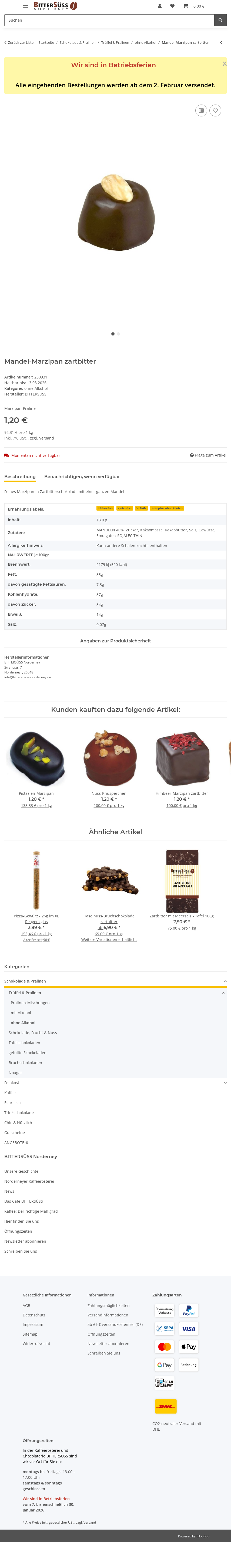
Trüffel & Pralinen (25, 992)
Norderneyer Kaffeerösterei (29, 1181)
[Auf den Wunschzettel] (215, 110)
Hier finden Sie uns (21, 1221)
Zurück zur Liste (21, 42)
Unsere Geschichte (21, 1171)
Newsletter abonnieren (25, 1241)
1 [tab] (113, 334)
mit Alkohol (21, 1012)
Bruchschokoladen (25, 1062)
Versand (46, 438)
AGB (26, 1305)
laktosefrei (105, 508)
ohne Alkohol (36, 388)
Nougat (15, 1072)
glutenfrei (125, 508)
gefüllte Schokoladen (27, 1052)
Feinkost (11, 1082)
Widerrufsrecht (36, 1343)
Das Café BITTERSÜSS (23, 1201)
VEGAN (141, 508)
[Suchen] (220, 20)
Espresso (12, 1102)
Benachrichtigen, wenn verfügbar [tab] (82, 476)
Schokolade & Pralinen (25, 981)
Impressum (33, 1324)
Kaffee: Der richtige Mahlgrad (31, 1211)
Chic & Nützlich (18, 1122)
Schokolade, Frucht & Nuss (33, 1032)
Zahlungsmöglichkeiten (109, 1305)
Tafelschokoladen (24, 1042)
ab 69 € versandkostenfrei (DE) (115, 1324)
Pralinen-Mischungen (30, 1002)
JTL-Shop (202, 1536)
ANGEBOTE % (16, 1142)
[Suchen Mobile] (109, 20)
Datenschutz (34, 1315)
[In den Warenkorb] (8, 97)
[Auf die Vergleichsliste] (201, 110)
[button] (159, 6)
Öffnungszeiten (18, 1231)
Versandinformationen (108, 1315)
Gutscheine (14, 1132)
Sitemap (30, 1334)
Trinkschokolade (19, 1112)
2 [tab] (118, 334)
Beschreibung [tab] (20, 476)
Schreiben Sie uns (20, 1251)
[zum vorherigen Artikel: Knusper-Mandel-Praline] (221, 42)
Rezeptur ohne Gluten (167, 508)
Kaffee (10, 1092)
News (9, 1191)
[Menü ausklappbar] (25, 3)
